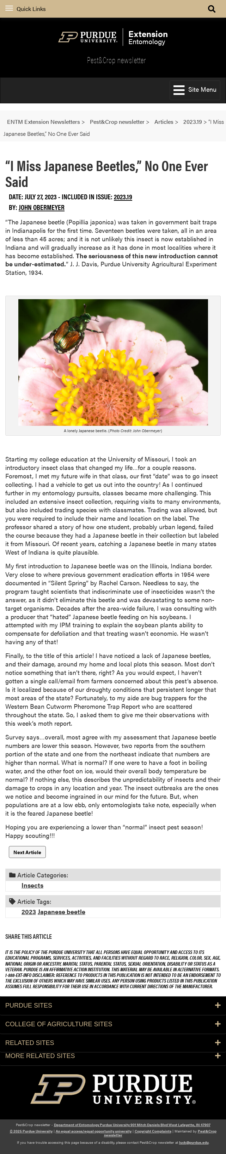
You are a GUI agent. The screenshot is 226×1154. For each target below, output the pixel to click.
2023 (29, 911)
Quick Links (25, 9)
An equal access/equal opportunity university (94, 1131)
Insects (32, 885)
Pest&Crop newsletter (116, 60)
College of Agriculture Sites (113, 1024)
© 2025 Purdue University (31, 1131)
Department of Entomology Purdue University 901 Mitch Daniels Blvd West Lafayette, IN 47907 (132, 1124)
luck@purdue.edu (194, 1142)
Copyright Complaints (153, 1131)
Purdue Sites (113, 1005)
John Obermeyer (42, 207)
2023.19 (123, 196)
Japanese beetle (61, 911)
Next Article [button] (27, 852)
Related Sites (113, 1042)
